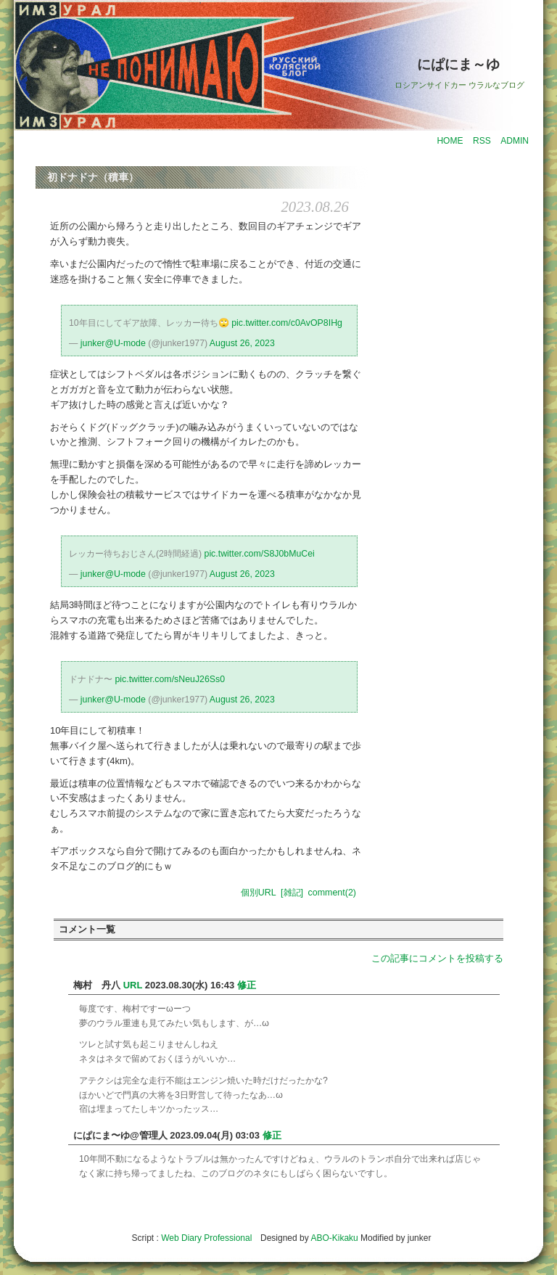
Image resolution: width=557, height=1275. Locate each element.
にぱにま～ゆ (458, 64)
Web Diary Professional (206, 1238)
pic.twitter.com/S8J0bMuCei (260, 554)
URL (132, 985)
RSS (482, 141)
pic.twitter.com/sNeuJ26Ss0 (170, 679)
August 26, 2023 (242, 343)
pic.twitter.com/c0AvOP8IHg (286, 323)
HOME (450, 141)
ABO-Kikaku (334, 1238)
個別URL (258, 892)
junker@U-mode (113, 343)
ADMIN (514, 141)
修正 (246, 985)
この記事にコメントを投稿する (437, 958)
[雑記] (292, 892)
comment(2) (332, 892)
